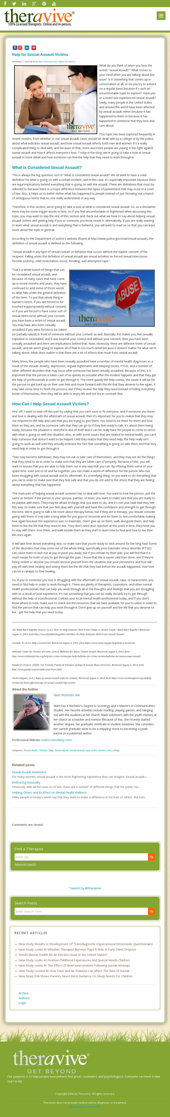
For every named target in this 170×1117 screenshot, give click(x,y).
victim (94, 750)
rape (87, 750)
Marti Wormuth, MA (47, 61)
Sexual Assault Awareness (29, 772)
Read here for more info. (85, 1107)
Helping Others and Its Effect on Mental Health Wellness (49, 792)
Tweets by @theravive (85, 888)
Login (22, 1003)
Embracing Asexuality (26, 782)
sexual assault (77, 750)
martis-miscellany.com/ (56, 740)
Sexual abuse (31, 750)
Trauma (43, 750)
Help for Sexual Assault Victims (40, 54)
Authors (24, 998)
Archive (24, 993)
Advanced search (25, 864)
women (102, 750)
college (116, 750)
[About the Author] (67, 61)
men (109, 750)
